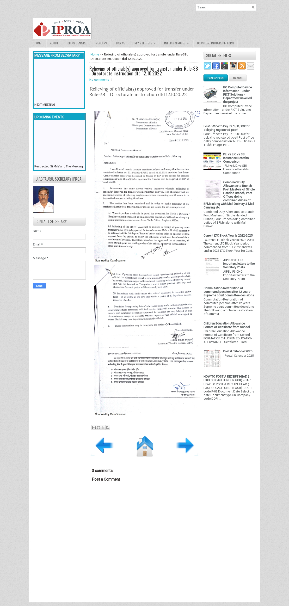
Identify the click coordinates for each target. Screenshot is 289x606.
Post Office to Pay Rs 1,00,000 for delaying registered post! (226, 128)
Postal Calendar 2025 (237, 351)
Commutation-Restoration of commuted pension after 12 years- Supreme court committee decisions (228, 291)
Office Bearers (77, 43)
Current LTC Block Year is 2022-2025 (227, 235)
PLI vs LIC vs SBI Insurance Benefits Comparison (236, 158)
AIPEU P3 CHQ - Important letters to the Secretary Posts (239, 263)
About (54, 43)
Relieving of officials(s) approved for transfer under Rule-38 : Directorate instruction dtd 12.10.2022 (143, 71)
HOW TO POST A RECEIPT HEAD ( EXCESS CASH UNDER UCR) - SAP (226, 378)
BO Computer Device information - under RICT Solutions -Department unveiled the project (237, 95)
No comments (99, 79)
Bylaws (120, 43)
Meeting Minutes (178, 42)
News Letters (147, 42)
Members (101, 43)
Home (38, 43)
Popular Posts (216, 78)
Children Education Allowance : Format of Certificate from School (226, 325)
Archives (238, 78)
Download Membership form (215, 43)
